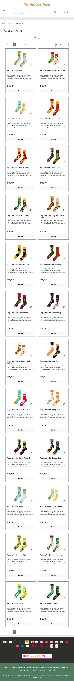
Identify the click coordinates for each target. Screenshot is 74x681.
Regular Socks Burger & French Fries (52, 217)
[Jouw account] (59, 12)
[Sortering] (62, 45)
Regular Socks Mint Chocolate (52, 555)
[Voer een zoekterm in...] (27, 13)
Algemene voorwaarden (60, 667)
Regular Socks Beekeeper (17, 119)
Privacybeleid (51, 670)
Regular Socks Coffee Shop (50, 313)
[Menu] (4, 10)
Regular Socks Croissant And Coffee (18, 362)
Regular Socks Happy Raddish (18, 458)
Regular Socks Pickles (48, 603)
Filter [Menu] (37, 38)
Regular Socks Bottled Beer (18, 216)
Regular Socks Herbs (15, 506)
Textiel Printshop (46, 667)
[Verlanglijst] (55, 12)
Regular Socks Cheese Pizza (18, 264)
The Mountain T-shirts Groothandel (27, 667)
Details (20, 91)
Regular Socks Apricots (16, 70)
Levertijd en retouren (38, 670)
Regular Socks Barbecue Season (52, 70)
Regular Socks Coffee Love (17, 313)
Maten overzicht (9, 667)
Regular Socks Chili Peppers (51, 264)
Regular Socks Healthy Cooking (52, 458)
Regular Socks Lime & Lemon (18, 555)
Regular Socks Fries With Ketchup (20, 410)
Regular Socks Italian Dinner (51, 506)
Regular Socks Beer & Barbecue (52, 119)
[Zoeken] (45, 13)
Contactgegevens (24, 670)
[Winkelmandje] (66, 12)
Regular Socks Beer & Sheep (18, 167)
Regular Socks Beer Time (50, 167)
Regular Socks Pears (15, 603)
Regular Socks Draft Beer (50, 361)
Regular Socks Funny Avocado (52, 410)
